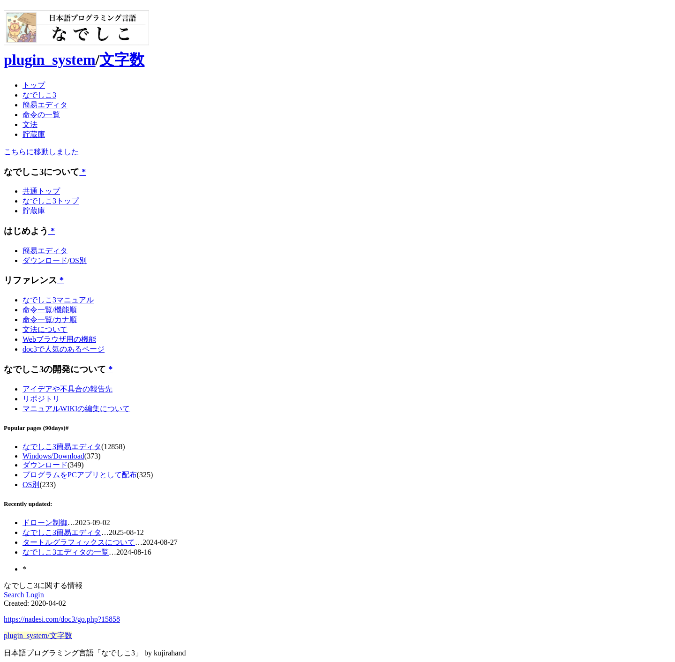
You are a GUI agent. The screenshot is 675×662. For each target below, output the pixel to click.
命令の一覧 (41, 115)
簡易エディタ (45, 105)
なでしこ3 (39, 95)
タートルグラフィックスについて (78, 542)
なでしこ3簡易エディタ (61, 447)
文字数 (121, 59)
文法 (30, 124)
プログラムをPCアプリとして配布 (79, 475)
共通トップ (41, 191)
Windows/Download (53, 456)
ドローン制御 (45, 523)
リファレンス (30, 280)
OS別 (77, 260)
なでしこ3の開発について (55, 369)
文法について (45, 329)
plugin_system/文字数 (38, 635)
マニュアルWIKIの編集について (76, 409)
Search (14, 595)
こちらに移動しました (41, 152)
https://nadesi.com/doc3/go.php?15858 (62, 619)
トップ (33, 85)
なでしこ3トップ (50, 201)
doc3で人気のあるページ (63, 349)
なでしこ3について (41, 172)
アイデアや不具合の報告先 (67, 389)
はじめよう (26, 231)
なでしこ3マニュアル (58, 300)
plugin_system (50, 59)
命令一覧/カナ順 (49, 319)
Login (35, 595)
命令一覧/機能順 (49, 310)
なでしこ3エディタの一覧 (65, 552)
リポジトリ (41, 399)
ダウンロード (45, 260)
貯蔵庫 (33, 134)
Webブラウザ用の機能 (59, 339)
